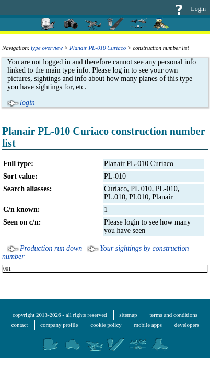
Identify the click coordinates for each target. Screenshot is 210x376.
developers (187, 325)
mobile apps (148, 325)
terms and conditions (173, 315)
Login (198, 9)
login (27, 103)
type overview (47, 47)
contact (19, 325)
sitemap (128, 315)
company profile (59, 325)
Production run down (51, 248)
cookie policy (106, 325)
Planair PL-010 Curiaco (97, 47)
